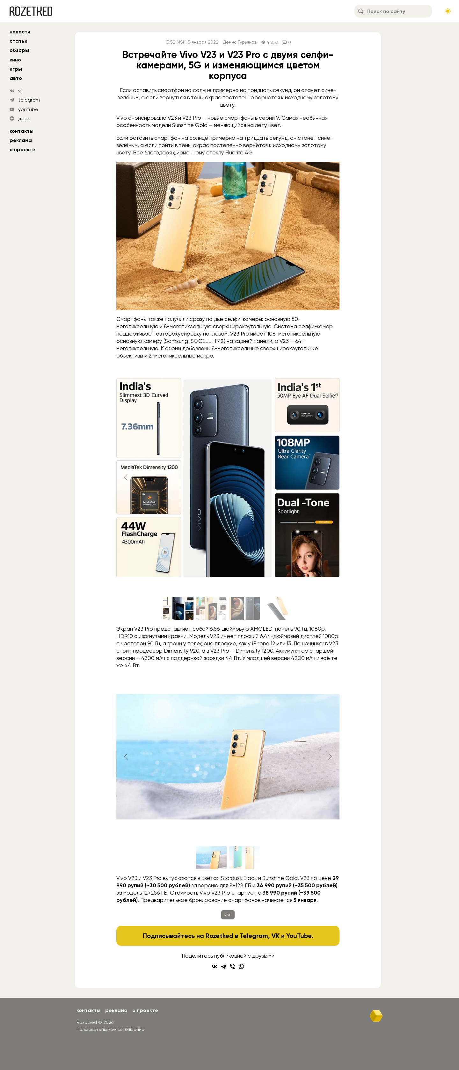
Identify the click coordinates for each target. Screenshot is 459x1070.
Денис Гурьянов (240, 42)
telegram (29, 100)
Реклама (21, 140)
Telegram (254, 935)
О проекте (22, 149)
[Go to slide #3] (244, 608)
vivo (227, 914)
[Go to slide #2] (211, 608)
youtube (28, 109)
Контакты (21, 131)
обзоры (19, 50)
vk (20, 91)
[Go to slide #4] (277, 608)
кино (15, 60)
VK (276, 935)
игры (16, 69)
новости (20, 32)
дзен (23, 119)
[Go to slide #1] (178, 608)
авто (16, 78)
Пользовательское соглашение (110, 1029)
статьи (18, 41)
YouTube (298, 935)
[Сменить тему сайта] (447, 11)
